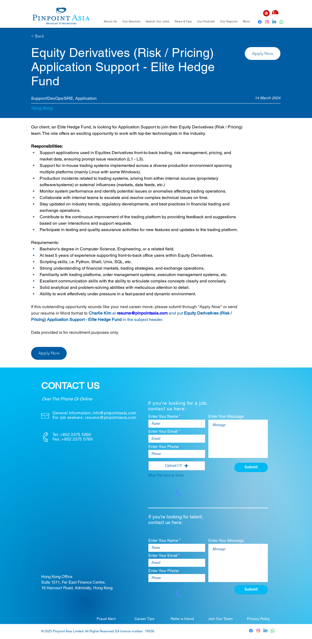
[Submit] (251, 467)
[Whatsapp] (281, 22)
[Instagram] (267, 22)
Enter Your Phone (163, 447)
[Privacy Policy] (258, 618)
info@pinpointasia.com (115, 413)
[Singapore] (275, 13)
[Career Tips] (144, 618)
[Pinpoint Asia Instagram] (258, 630)
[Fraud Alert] (106, 618)
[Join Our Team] (220, 618)
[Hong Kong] (266, 13)
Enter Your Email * (164, 431)
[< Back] (50, 36)
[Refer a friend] (182, 618)
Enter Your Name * (164, 416)
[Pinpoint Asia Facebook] (259, 22)
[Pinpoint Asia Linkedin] (274, 22)
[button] (262, 53)
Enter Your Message (226, 416)
